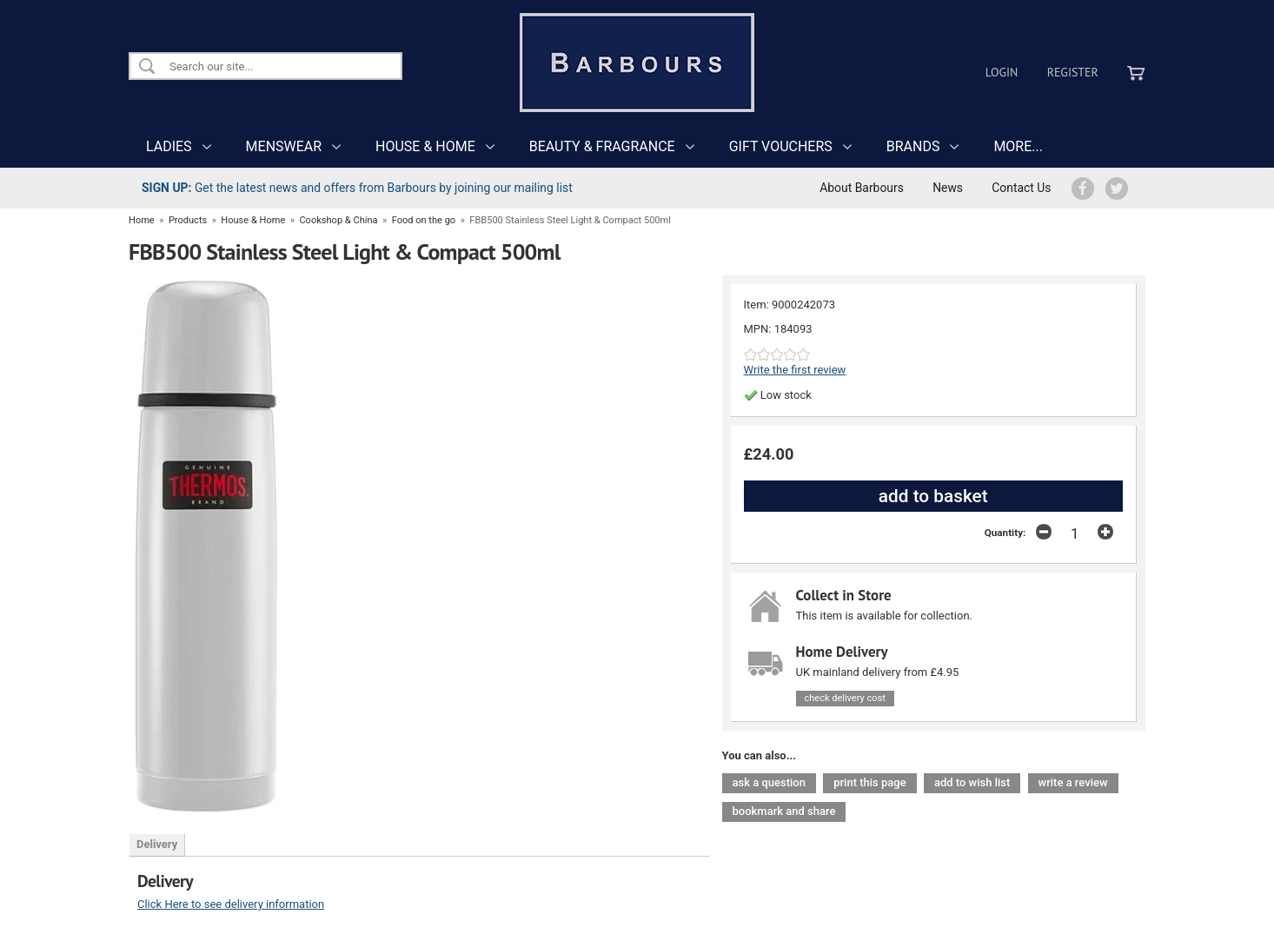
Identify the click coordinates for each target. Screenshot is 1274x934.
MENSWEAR (284, 146)
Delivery (156, 844)
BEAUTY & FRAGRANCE (602, 146)
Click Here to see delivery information (230, 904)
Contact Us (1021, 188)
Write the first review (795, 369)
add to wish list (972, 782)
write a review (1073, 782)
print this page (869, 782)
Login (1002, 72)
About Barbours (861, 188)
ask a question (769, 782)
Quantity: (1005, 533)
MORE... (1018, 146)
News (947, 188)
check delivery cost (845, 698)
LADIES (169, 146)
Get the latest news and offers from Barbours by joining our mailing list (357, 188)
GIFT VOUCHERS (781, 146)
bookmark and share (784, 811)
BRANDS (913, 146)
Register (1072, 72)
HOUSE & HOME (425, 146)
